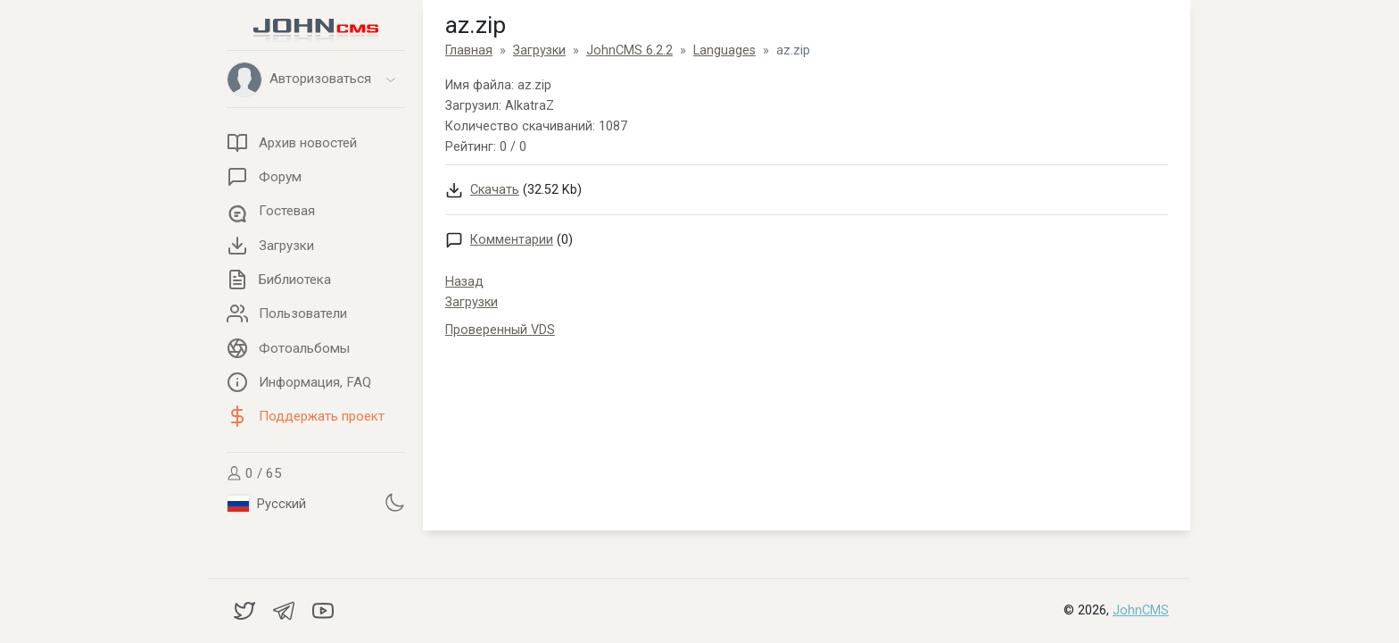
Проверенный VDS (500, 330)
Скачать (494, 189)
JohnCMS (1141, 610)
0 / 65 (254, 473)
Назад (464, 281)
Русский (267, 504)
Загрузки (471, 302)
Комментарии (511, 239)
